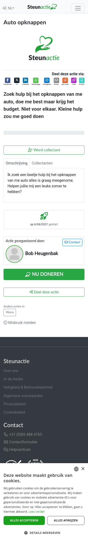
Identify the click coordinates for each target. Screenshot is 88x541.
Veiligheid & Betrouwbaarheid (28, 387)
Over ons (11, 371)
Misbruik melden (20, 322)
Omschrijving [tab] (16, 163)
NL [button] (10, 8)
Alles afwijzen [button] (66, 520)
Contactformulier (21, 442)
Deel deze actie (44, 292)
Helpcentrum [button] (17, 449)
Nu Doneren (44, 274)
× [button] (82, 469)
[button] (8, 82)
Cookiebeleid (14, 412)
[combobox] (76, 469)
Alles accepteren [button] (24, 520)
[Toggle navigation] (77, 8)
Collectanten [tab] (42, 163)
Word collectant (44, 150)
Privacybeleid (15, 404)
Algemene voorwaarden (23, 396)
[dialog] (44, 502)
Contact (72, 242)
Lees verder (37, 512)
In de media (13, 379)
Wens (10, 312)
